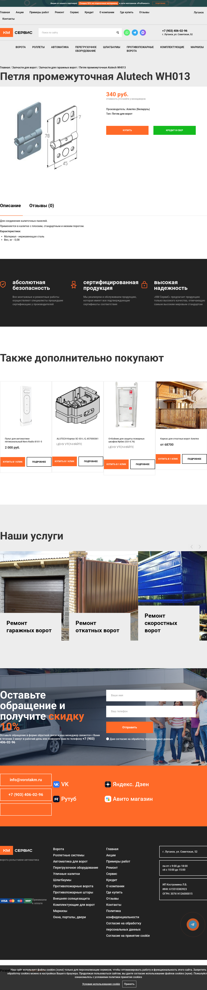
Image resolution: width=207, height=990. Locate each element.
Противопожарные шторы (73, 892)
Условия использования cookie (101, 984)
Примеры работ (39, 12)
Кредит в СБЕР (174, 130)
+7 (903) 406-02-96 (174, 30)
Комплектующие (172, 47)
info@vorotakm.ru (26, 780)
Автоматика (60, 47)
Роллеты (38, 47)
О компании (107, 12)
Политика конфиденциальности (122, 914)
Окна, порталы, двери (69, 917)
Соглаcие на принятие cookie (128, 936)
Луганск (199, 12)
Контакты (8, 18)
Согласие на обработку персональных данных (123, 926)
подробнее (39, 461)
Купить (127, 130)
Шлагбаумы (111, 47)
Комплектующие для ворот (74, 905)
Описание (10, 205)
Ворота (21, 47)
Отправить (129, 727)
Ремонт (59, 12)
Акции (20, 12)
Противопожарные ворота (140, 49)
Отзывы (144, 12)
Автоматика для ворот (70, 861)
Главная (5, 12)
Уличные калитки (66, 874)
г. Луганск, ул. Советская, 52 (177, 34)
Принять (129, 984)
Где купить (126, 12)
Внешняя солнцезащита (71, 898)
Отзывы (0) (41, 205)
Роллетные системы (68, 855)
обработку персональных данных (152, 739)
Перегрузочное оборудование (86, 49)
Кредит (89, 12)
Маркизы (197, 47)
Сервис (74, 12)
